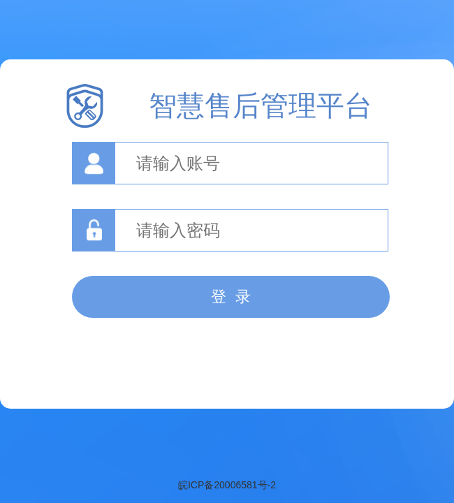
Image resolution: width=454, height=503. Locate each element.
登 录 (230, 296)
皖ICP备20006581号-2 (227, 484)
